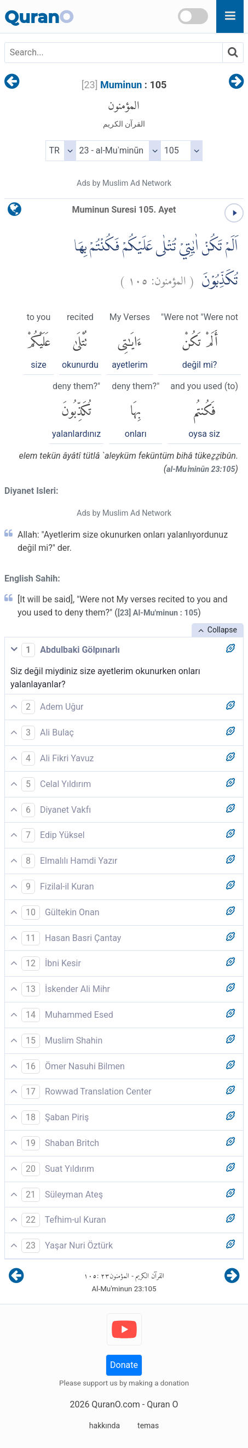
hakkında (104, 1425)
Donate (124, 1365)
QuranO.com (115, 1404)
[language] (14, 211)
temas (148, 1425)
